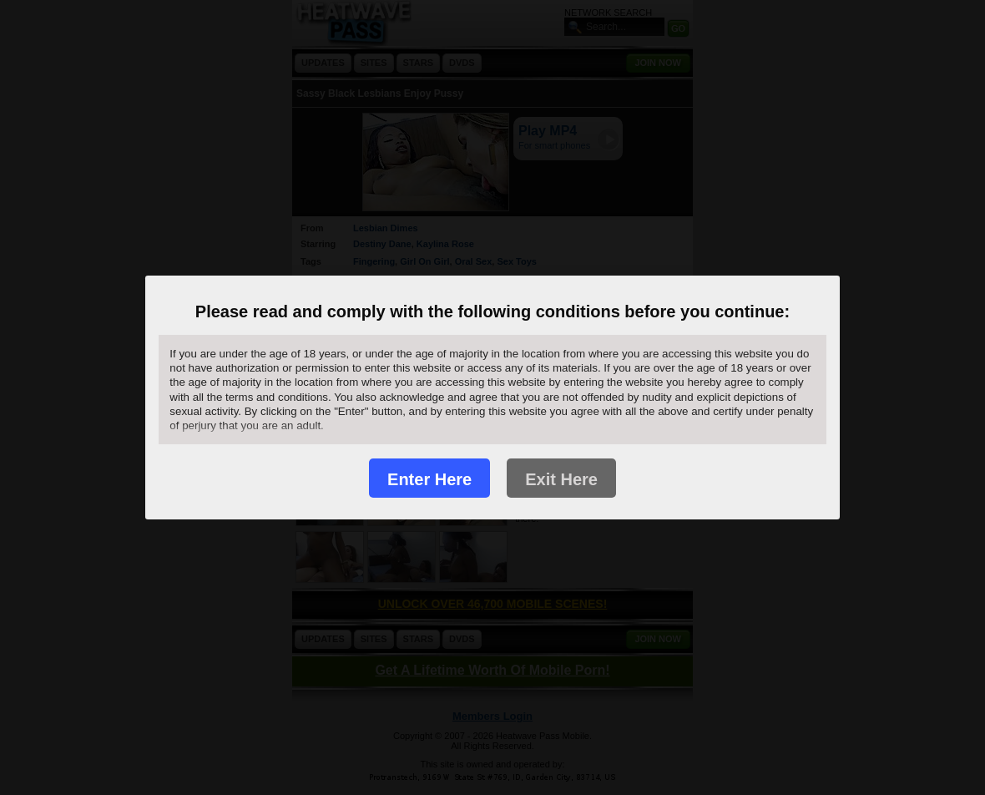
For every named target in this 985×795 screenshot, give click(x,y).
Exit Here (561, 479)
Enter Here (429, 479)
